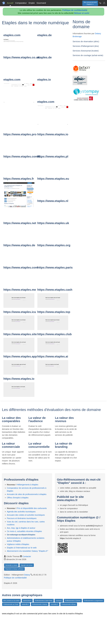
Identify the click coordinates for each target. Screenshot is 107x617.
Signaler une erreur (27, 565)
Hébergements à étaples (27, 485)
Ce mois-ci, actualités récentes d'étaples (24, 531)
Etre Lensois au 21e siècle (11, 600)
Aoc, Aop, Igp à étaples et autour (21, 528)
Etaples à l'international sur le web (22, 548)
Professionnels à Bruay (69, 604)
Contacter (27, 556)
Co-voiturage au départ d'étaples (21, 535)
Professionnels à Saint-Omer (43, 600)
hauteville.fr (25, 604)
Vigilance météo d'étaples (18, 544)
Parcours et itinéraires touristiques (21, 518)
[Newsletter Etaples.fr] (100, 3)
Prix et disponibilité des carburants (32, 508)
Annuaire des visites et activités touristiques (26, 515)
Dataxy (27, 575)
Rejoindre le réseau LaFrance (14, 569)
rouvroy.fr (59, 600)
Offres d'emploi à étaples (17, 498)
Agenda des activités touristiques (21, 512)
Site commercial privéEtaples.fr (90, 3)
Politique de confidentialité (74, 10)
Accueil (10, 3)
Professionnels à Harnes (39, 604)
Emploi (32, 3)
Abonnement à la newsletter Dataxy (27, 551)
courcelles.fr (54, 604)
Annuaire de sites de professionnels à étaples (26, 494)
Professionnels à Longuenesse (93, 600)
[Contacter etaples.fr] (104, 3)
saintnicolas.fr (27, 600)
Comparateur (21, 3)
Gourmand (41, 3)
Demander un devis (11, 565)
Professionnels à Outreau (73, 600)
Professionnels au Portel (10, 604)
